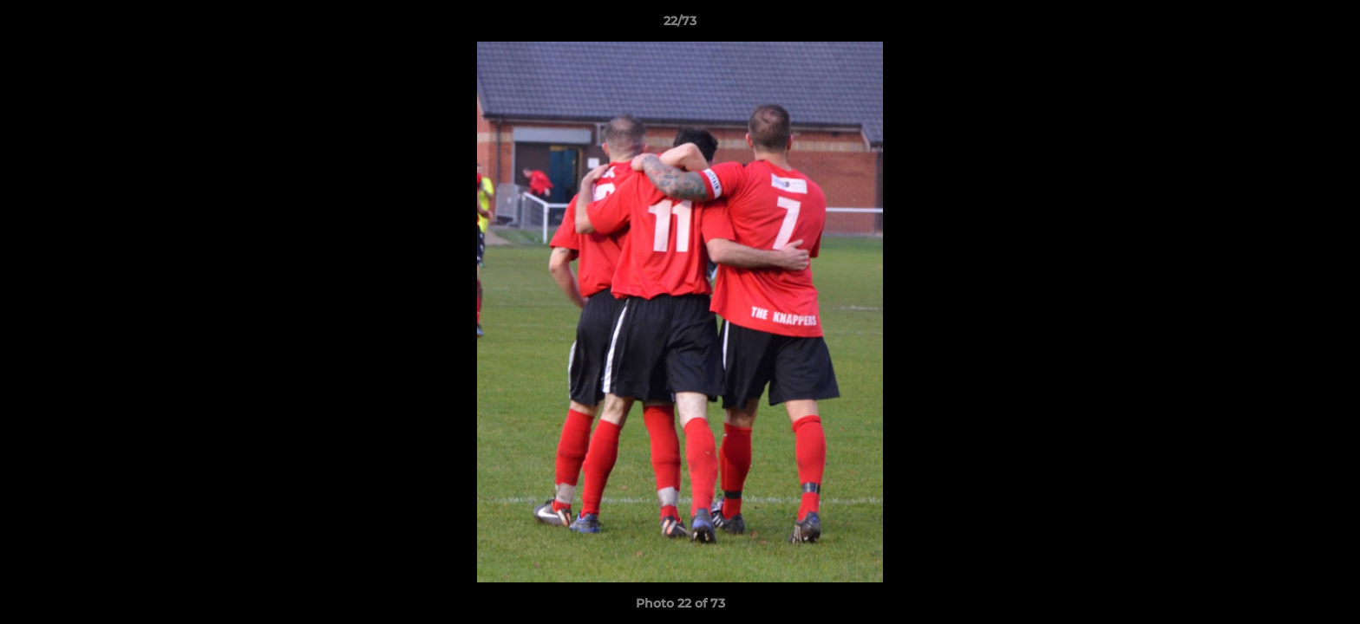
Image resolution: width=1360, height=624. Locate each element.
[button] (1328, 25)
